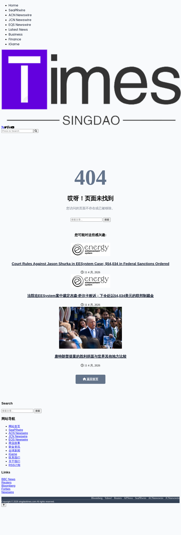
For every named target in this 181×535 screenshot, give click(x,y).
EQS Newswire (20, 24)
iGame (14, 44)
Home (13, 5)
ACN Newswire (20, 15)
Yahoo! (108, 498)
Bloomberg (8, 485)
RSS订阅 (14, 465)
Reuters (6, 482)
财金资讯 (14, 446)
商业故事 (14, 443)
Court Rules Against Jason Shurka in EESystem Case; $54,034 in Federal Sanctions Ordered (90, 264)
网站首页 (14, 426)
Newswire (7, 492)
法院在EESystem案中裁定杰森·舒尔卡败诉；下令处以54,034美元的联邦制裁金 (90, 296)
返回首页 (90, 379)
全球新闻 (14, 450)
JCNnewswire (172, 498)
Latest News (18, 29)
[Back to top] (3, 505)
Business (16, 34)
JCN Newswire (20, 20)
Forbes (5, 488)
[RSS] (2, 127)
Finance (15, 39)
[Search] (35, 131)
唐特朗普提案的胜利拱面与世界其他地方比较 (90, 356)
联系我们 (14, 457)
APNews (128, 498)
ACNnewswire (155, 498)
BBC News (8, 479)
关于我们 (14, 461)
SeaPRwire (17, 10)
